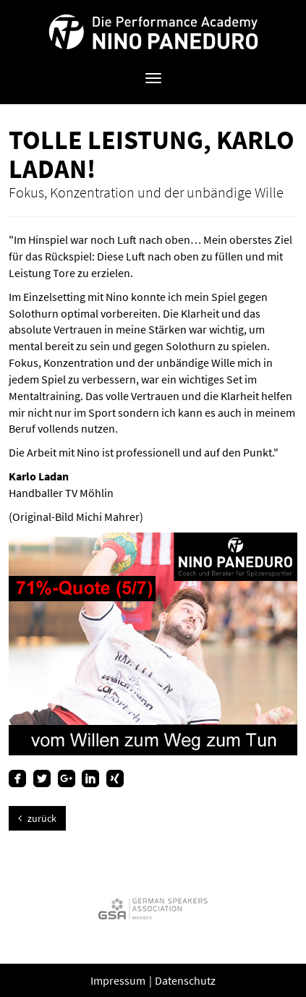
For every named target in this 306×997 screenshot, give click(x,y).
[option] (153, 908)
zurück (37, 818)
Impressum (119, 980)
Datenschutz (185, 980)
